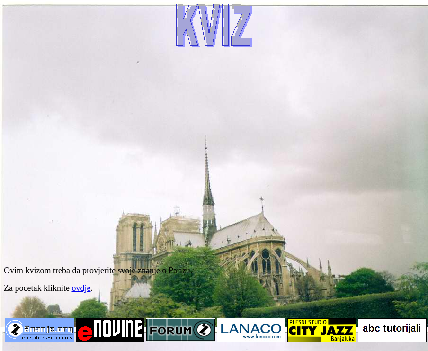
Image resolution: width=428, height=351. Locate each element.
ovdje (80, 288)
